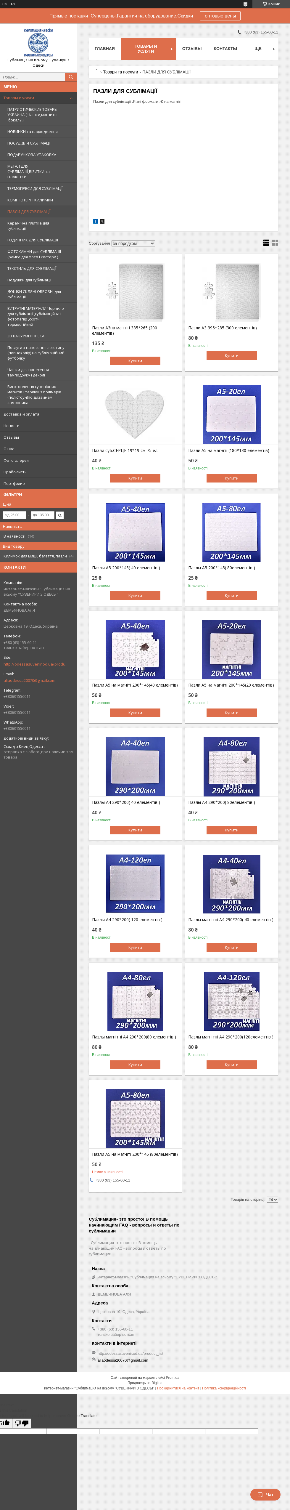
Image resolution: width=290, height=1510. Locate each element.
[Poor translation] (21, 1423)
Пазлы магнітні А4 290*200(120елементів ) (230, 1037)
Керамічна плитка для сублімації (28, 225)
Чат (265, 1494)
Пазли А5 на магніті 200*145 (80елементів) (135, 1154)
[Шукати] (71, 77)
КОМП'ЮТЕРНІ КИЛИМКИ (30, 200)
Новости (12, 425)
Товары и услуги (19, 97)
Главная (105, 48)
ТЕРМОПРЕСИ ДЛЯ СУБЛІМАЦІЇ (34, 188)
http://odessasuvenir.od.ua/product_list (36, 664)
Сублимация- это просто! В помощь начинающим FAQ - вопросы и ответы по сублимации (127, 1248)
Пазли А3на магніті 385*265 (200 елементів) (124, 330)
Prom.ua (172, 1378)
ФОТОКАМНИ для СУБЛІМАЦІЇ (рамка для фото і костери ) (34, 254)
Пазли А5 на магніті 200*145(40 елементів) (135, 685)
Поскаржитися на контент (178, 1388)
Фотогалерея (16, 460)
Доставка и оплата (21, 414)
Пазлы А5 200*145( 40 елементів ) (126, 567)
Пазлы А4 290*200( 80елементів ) (221, 802)
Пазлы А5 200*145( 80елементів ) (221, 567)
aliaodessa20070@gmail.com (29, 680)
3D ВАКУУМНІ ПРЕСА (25, 336)
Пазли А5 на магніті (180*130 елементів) (228, 450)
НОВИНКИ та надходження (32, 131)
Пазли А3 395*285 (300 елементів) (222, 328)
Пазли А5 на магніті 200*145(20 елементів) (231, 685)
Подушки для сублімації (29, 280)
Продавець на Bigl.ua (145, 1383)
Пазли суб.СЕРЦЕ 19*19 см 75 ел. (125, 450)
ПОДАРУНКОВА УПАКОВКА (31, 154)
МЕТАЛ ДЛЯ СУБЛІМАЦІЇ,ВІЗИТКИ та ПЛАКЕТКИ (28, 171)
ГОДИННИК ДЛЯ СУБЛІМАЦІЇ (32, 240)
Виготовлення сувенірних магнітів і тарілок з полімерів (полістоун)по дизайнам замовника (34, 394)
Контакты (225, 48)
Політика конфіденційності (224, 1388)
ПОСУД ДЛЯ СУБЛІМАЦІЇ (29, 143)
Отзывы (11, 437)
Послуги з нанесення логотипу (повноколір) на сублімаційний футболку (36, 353)
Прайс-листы (16, 472)
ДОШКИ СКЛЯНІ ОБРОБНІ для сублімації (34, 294)
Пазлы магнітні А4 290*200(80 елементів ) (134, 1037)
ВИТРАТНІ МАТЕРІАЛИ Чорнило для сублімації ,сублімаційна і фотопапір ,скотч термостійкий (35, 316)
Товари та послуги (120, 72)
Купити (135, 360)
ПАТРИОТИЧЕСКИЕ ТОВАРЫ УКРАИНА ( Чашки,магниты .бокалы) (32, 115)
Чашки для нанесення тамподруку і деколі (28, 372)
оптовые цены (220, 15)
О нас (9, 448)
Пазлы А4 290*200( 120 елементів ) (127, 919)
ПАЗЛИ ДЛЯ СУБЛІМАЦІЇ (28, 211)
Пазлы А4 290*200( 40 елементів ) (126, 802)
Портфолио (14, 483)
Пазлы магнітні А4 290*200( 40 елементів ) (230, 919)
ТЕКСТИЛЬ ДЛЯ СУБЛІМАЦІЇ (31, 268)
